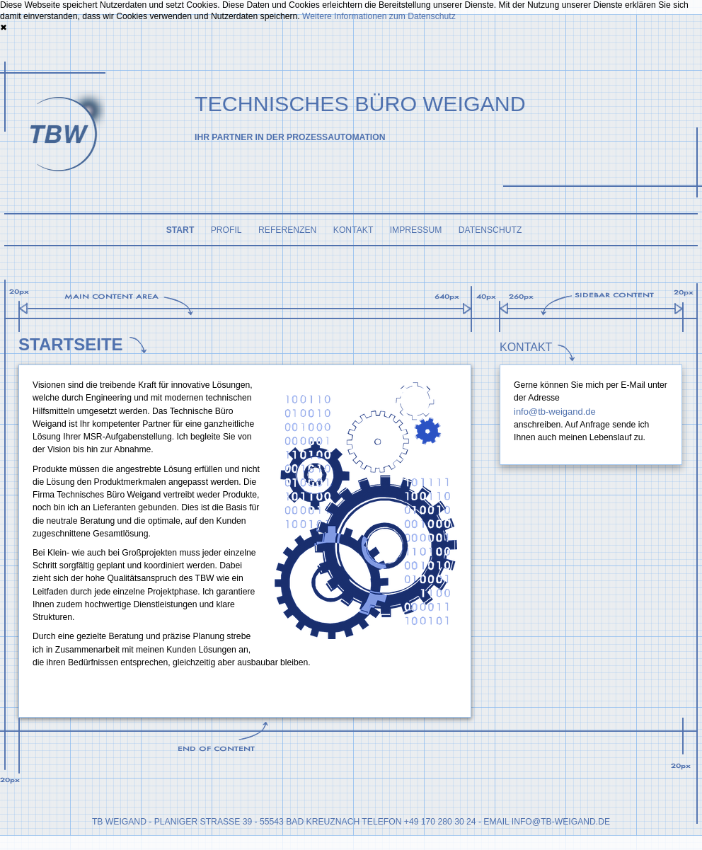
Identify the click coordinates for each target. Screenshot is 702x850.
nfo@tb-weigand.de (562, 822)
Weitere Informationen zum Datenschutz (379, 16)
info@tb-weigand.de (555, 411)
